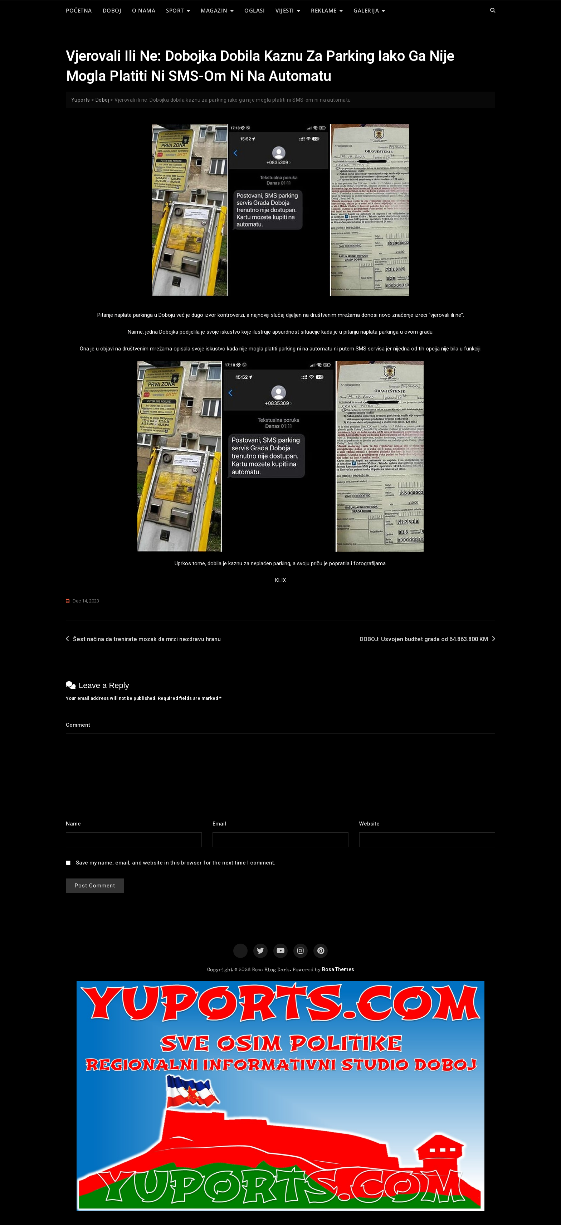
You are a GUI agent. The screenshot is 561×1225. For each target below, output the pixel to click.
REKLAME (324, 10)
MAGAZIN (214, 10)
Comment (80, 725)
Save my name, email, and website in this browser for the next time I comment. (175, 863)
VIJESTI (284, 10)
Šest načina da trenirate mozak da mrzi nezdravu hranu (147, 639)
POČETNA (79, 10)
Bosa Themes (338, 969)
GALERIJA (366, 10)
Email (221, 823)
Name (75, 823)
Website (369, 823)
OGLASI (254, 10)
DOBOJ (112, 10)
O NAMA (143, 10)
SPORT (175, 10)
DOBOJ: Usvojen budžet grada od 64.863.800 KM (424, 639)
